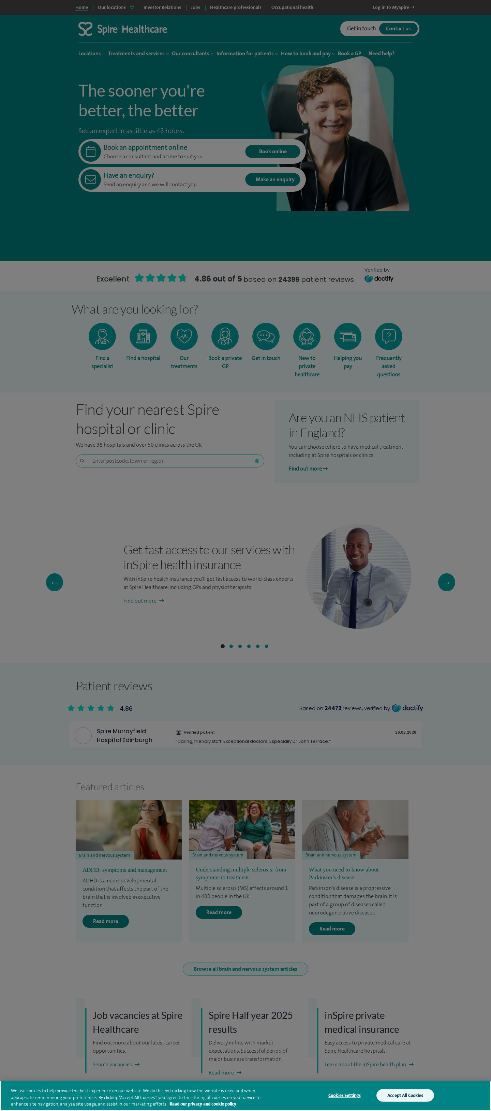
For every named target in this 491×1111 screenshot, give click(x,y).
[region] (245, 1096)
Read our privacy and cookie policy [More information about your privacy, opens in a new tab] (203, 1104)
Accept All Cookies (405, 1095)
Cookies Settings (344, 1095)
